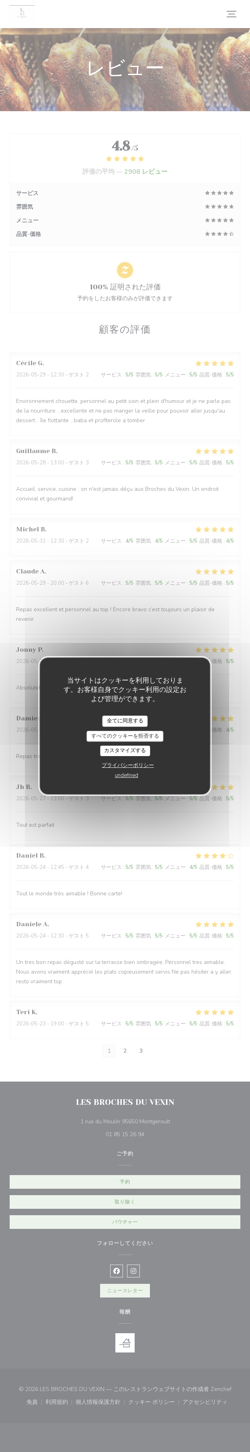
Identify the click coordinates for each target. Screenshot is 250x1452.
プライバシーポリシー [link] (128, 765)
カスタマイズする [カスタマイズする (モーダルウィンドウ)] (125, 750)
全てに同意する (125, 720)
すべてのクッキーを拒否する (125, 736)
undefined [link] (126, 775)
